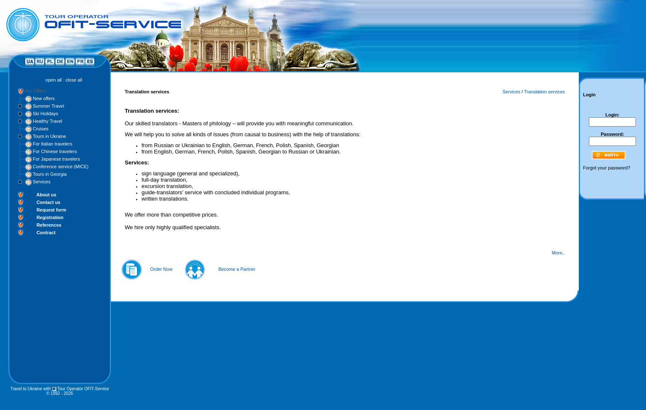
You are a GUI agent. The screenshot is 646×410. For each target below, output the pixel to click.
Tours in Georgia (50, 174)
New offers (44, 98)
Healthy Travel (47, 121)
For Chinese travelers (55, 151)
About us (46, 194)
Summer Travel (48, 105)
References (49, 224)
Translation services (544, 91)
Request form (51, 209)
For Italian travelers (52, 143)
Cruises (40, 128)
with (47, 388)
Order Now (161, 269)
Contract (46, 232)
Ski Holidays (45, 113)
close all (74, 79)
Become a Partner (237, 269)
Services (41, 181)
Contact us (48, 202)
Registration (50, 217)
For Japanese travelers (56, 158)
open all (53, 79)
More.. (558, 252)
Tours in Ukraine (49, 136)
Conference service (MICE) (61, 166)
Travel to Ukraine (26, 388)
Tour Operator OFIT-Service (83, 388)
